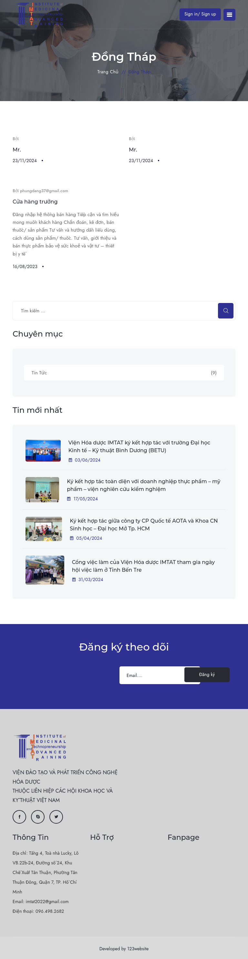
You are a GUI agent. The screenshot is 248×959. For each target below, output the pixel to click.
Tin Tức (124, 372)
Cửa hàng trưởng (35, 201)
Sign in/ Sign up (200, 14)
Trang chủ (108, 71)
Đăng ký (207, 673)
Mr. (17, 149)
